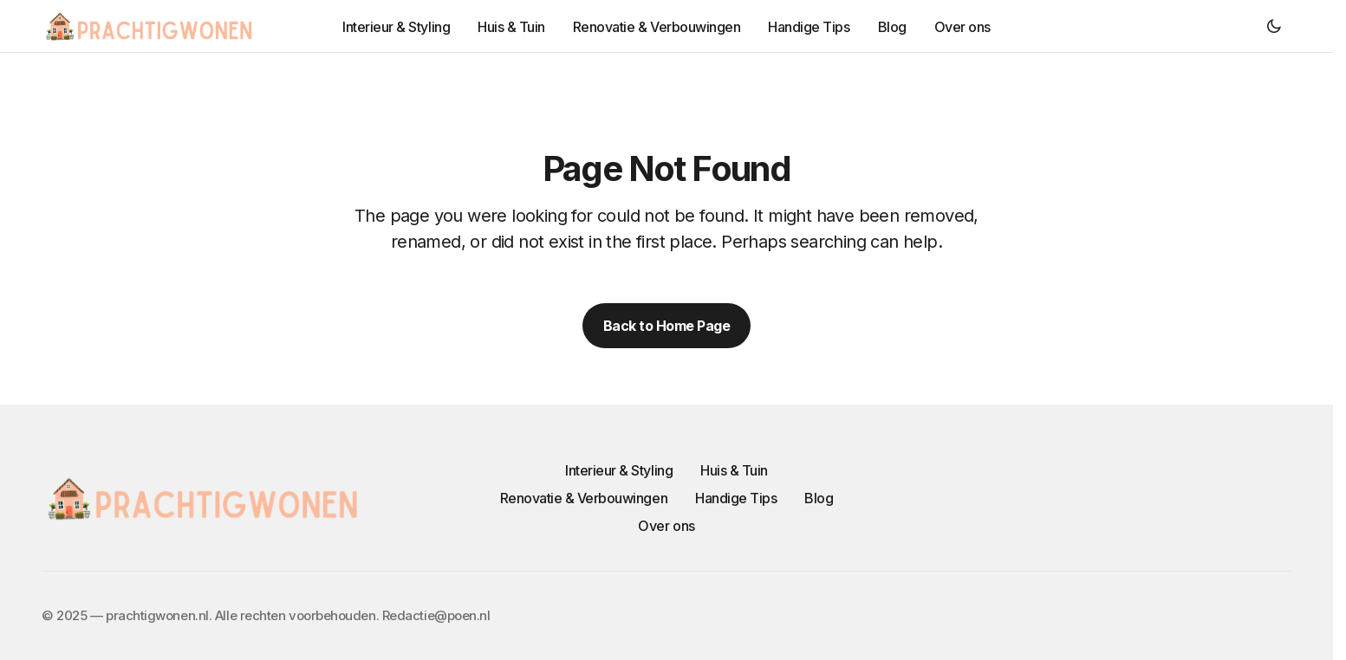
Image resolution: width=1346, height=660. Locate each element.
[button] (1274, 26)
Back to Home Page (667, 325)
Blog (818, 498)
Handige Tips (736, 498)
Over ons (666, 525)
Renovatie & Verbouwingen (583, 498)
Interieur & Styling (619, 470)
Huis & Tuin (734, 470)
